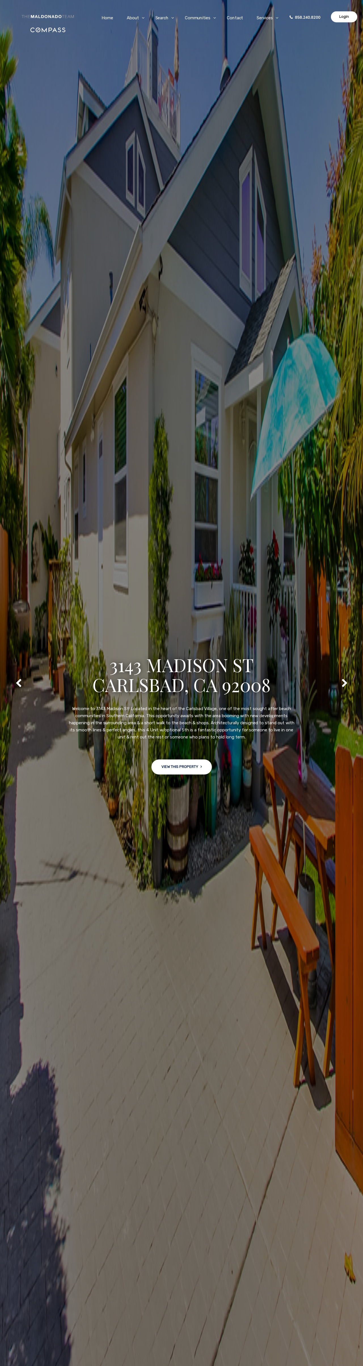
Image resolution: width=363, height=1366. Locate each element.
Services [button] (265, 17)
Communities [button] (197, 17)
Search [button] (162, 17)
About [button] (133, 17)
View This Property (179, 768)
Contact (235, 17)
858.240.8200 (307, 17)
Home (107, 17)
